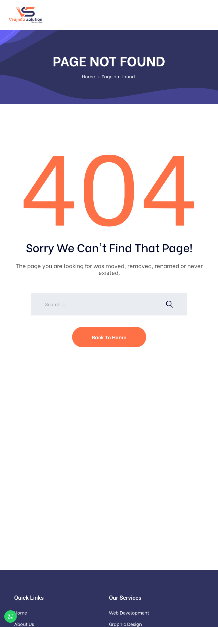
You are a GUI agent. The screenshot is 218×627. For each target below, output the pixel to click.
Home (88, 76)
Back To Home (109, 337)
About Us (24, 623)
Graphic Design (125, 623)
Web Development (129, 612)
